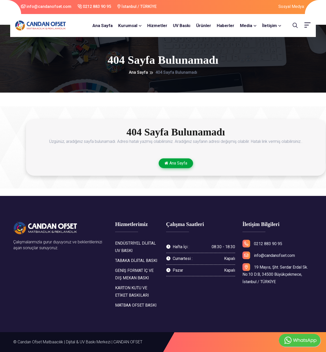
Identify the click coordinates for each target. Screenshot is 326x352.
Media (246, 25)
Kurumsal (127, 25)
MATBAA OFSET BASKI (136, 305)
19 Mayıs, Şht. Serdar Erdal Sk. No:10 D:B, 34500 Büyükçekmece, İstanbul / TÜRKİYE (275, 273)
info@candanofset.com (46, 6)
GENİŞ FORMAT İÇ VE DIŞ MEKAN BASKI (134, 274)
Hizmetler (157, 25)
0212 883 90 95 (94, 6)
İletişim (269, 25)
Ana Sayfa (102, 25)
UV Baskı (182, 25)
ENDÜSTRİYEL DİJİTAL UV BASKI (135, 247)
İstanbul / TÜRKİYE (137, 6)
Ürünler (203, 25)
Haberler (225, 25)
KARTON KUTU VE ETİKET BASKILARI (132, 291)
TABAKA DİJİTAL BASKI (136, 260)
